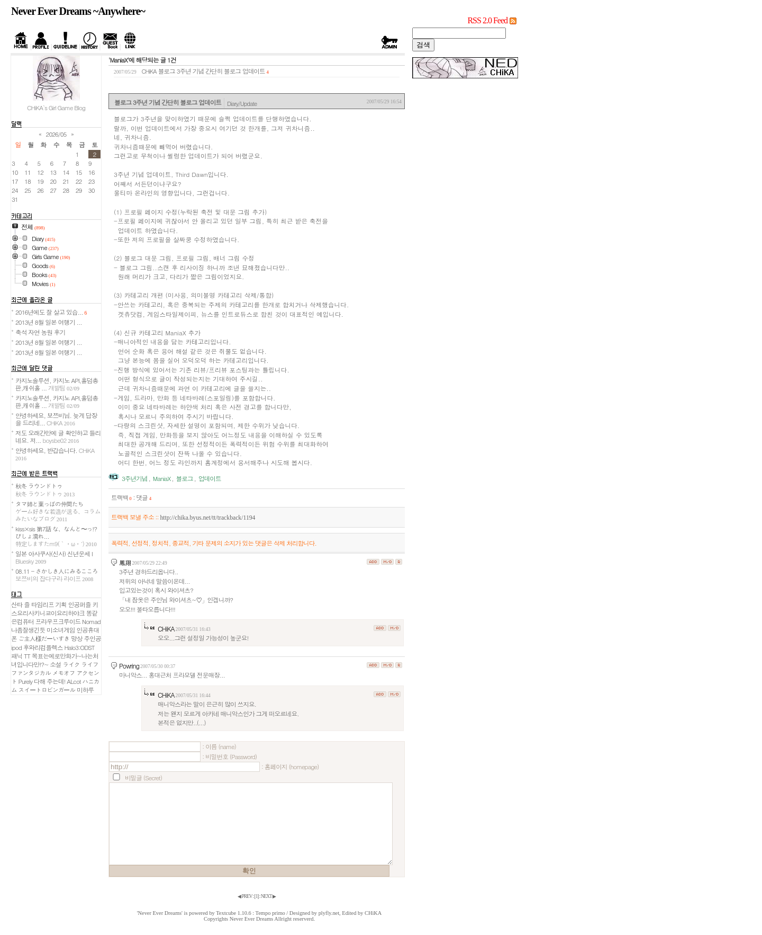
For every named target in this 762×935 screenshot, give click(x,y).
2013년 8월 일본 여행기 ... (48, 322)
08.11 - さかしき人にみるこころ (56, 575)
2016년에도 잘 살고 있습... (51, 312)
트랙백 (121, 497)
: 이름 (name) (219, 746)
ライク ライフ (80, 664)
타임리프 (42, 604)
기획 (61, 604)
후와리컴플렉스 (43, 647)
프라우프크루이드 (58, 621)
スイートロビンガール (47, 689)
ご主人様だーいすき (44, 638)
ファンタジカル (31, 673)
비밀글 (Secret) (143, 777)
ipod (16, 647)
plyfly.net (329, 913)
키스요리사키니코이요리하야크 (54, 608)
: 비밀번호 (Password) (229, 756)
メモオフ (63, 673)
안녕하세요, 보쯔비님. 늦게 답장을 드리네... (56, 419)
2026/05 (56, 134)
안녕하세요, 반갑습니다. (54, 453)
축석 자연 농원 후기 (40, 332)
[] (257, 896)
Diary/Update (242, 103)
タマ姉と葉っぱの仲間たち (58, 511)
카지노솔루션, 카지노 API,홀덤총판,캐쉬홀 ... (56, 384)
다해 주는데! (49, 681)
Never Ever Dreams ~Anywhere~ (78, 11)
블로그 (184, 478)
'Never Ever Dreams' (160, 913)
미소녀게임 (61, 630)
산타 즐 (20, 604)
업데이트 (209, 478)
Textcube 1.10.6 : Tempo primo (250, 913)
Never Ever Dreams (252, 919)
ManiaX (161, 478)
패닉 (16, 656)
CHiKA (166, 628)
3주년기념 (135, 478)
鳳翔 (125, 562)
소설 (55, 664)
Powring (129, 665)
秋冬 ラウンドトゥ (45, 489)
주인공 (92, 638)
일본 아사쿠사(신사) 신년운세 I (54, 557)
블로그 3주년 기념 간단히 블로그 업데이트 (211, 71)
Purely (26, 681)
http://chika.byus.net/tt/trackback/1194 (207, 517)
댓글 (143, 497)
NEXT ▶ (268, 896)
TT (27, 656)
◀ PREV (245, 896)
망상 (76, 638)
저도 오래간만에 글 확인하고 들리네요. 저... (58, 436)
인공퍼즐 (79, 604)
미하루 (85, 689)
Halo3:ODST (79, 647)
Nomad (91, 621)
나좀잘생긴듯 (28, 630)
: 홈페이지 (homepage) (290, 766)
